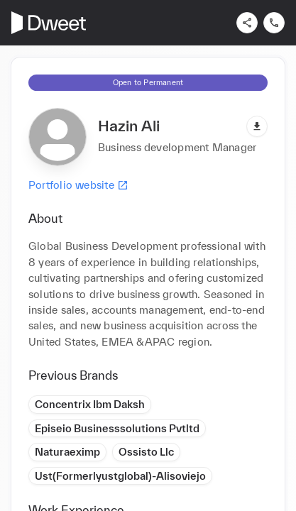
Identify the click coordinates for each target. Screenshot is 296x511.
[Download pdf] (257, 126)
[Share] (247, 22)
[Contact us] (274, 22)
